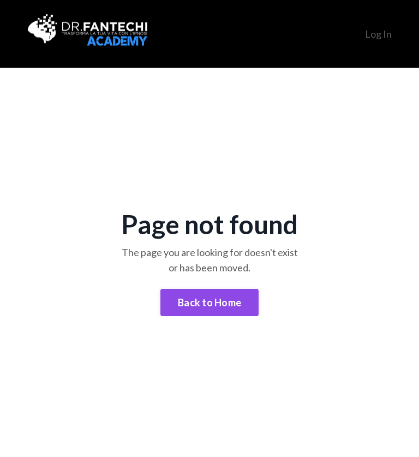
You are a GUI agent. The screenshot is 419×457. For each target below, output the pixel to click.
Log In (378, 34)
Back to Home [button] (209, 302)
